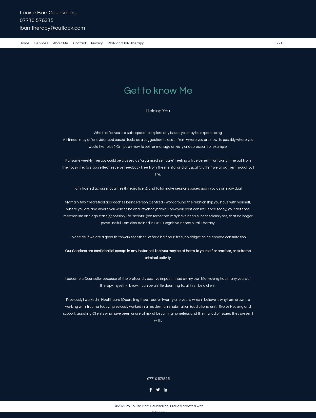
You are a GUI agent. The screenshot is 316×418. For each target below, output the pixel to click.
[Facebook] (150, 389)
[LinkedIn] (165, 389)
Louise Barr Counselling (48, 13)
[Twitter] (158, 389)
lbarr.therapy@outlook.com (52, 28)
